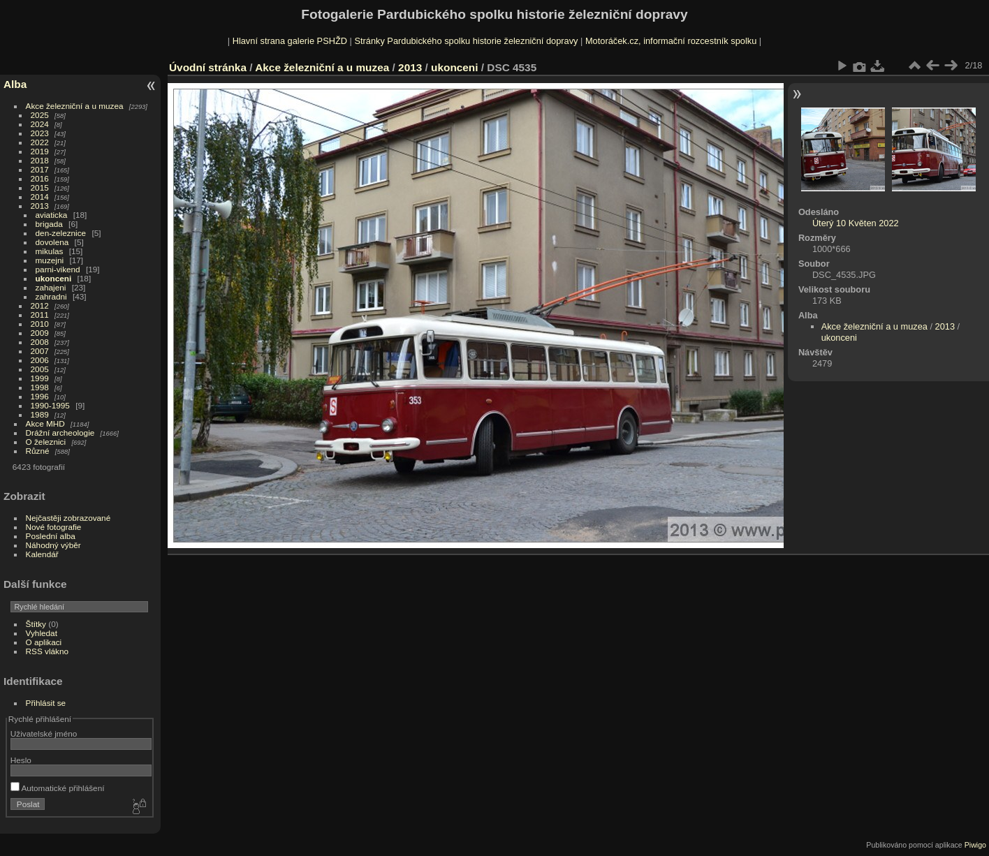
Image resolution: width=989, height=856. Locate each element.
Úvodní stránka (208, 67)
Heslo (20, 760)
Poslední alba (50, 535)
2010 (40, 323)
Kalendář (42, 554)
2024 (40, 123)
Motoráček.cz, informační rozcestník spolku (670, 41)
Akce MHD (45, 423)
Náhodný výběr (53, 544)
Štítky (36, 623)
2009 (40, 332)
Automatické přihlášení (57, 787)
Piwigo (975, 845)
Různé (38, 450)
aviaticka (52, 214)
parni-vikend (58, 269)
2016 (40, 178)
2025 (40, 114)
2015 (40, 187)
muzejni (50, 260)
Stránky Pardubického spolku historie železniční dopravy (466, 41)
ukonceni (54, 278)
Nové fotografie (54, 526)
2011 (40, 314)
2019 (40, 151)
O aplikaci (44, 642)
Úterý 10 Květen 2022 (855, 223)
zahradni (51, 296)
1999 (40, 378)
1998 (40, 387)
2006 (40, 359)
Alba (15, 84)
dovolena (52, 241)
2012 (40, 305)
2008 (40, 341)
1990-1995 (50, 405)
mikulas (50, 251)
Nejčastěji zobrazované (68, 517)
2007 (40, 350)
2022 (40, 142)
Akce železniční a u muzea (75, 105)
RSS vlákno (47, 651)
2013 (40, 205)
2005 (40, 369)
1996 (40, 396)
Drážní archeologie (60, 432)
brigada (49, 223)
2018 (40, 160)
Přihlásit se (46, 702)
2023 (40, 133)
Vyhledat (41, 632)
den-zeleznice (61, 232)
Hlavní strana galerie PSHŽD (290, 41)
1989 (40, 414)
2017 (40, 169)
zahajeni (51, 287)
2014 (40, 196)
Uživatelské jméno (43, 733)
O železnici (46, 441)
